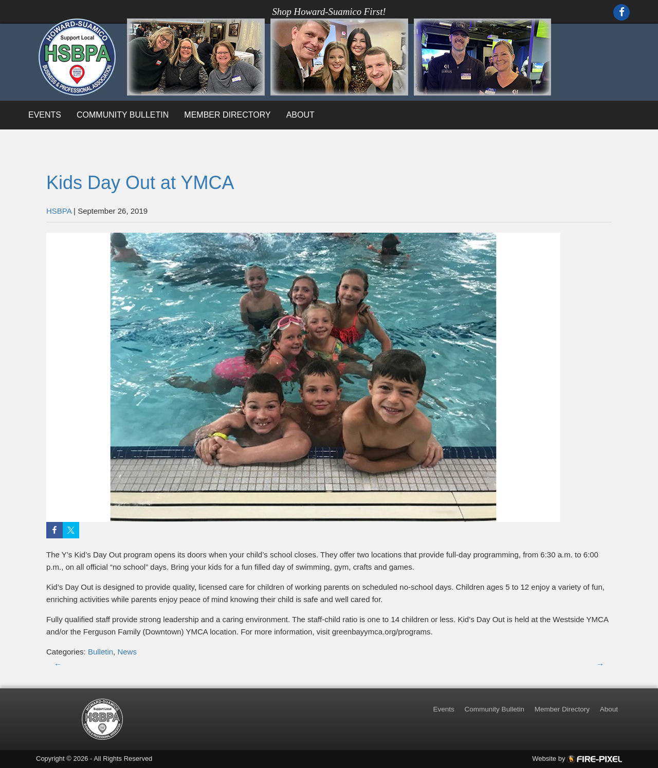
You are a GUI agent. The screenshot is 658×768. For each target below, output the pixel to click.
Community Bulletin (123, 114)
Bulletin (100, 651)
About (300, 114)
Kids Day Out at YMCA (140, 182)
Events (44, 114)
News (127, 651)
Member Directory (227, 114)
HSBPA (58, 211)
